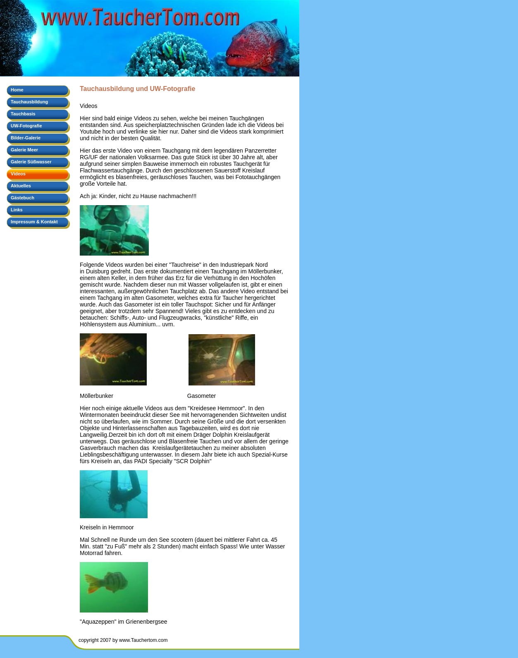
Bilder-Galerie (26, 137)
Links (17, 209)
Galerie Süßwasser (31, 161)
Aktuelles (21, 185)
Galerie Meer (24, 149)
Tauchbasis (23, 113)
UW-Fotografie (26, 125)
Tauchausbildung (29, 101)
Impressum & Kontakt (34, 221)
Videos (18, 173)
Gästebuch (22, 197)
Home (17, 89)
